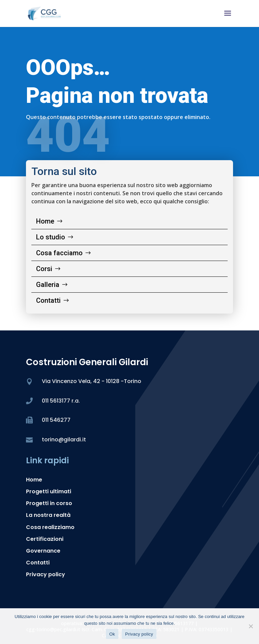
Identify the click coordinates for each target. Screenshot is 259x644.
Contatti (48, 300)
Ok (112, 634)
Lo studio (50, 237)
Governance (43, 551)
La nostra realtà (48, 515)
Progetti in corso (49, 503)
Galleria (47, 285)
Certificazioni (44, 539)
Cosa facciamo (59, 253)
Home (45, 221)
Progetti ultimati (48, 491)
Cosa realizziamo (50, 527)
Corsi (44, 269)
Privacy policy (45, 574)
